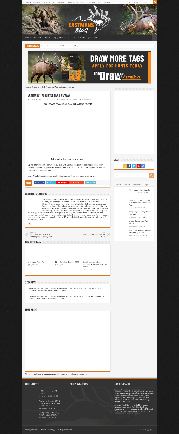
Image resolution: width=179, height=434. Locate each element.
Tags (146, 185)
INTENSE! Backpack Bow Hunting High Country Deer (43, 235)
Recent (118, 185)
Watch (47, 38)
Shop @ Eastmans (59, 38)
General (74, 100)
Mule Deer (47, 2)
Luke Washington (36, 100)
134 (144, 226)
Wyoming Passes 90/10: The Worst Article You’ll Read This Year (140, 202)
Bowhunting (91, 2)
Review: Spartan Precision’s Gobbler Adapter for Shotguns (61, 46)
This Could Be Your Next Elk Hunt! (92, 235)
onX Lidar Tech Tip (36, 262)
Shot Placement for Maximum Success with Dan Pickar (95, 264)
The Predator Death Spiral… (139, 190)
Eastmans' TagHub (38, 87)
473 (147, 193)
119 (146, 235)
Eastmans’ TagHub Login (87, 38)
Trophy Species (72, 2)
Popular (127, 185)
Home (27, 38)
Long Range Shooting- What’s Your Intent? (49, 413)
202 (145, 217)
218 (144, 208)
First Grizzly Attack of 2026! (67, 262)
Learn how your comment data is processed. (70, 374)
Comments (137, 185)
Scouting (107, 2)
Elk (54, 2)
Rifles (82, 2)
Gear (99, 2)
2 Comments (86, 100)
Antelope (61, 2)
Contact (73, 38)
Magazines (37, 38)
